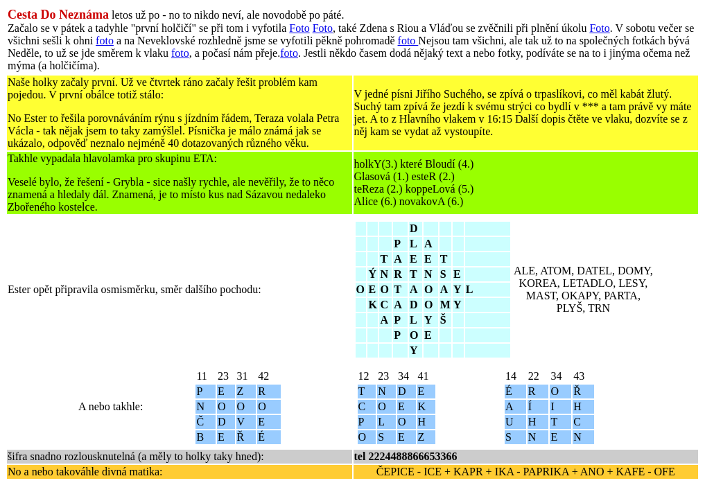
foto (105, 40)
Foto (299, 28)
